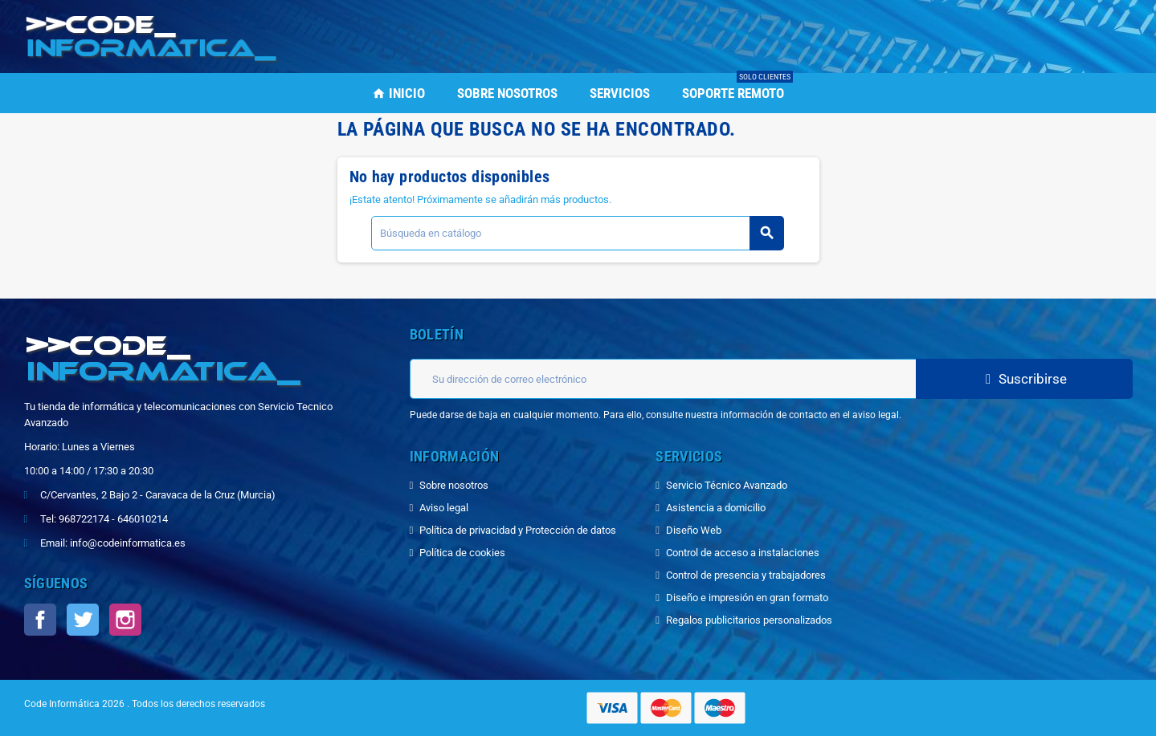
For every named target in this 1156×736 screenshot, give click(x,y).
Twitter (83, 620)
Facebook (40, 620)
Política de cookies (462, 553)
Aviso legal (443, 508)
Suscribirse (1024, 379)
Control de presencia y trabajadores (746, 575)
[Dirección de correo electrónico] (663, 379)
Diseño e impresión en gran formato (747, 598)
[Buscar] (577, 233)
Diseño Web (693, 530)
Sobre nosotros (453, 485)
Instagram (125, 620)
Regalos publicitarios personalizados (749, 620)
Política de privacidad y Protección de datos (517, 530)
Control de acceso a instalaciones (742, 553)
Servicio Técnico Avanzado (726, 485)
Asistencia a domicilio (716, 508)
